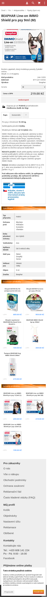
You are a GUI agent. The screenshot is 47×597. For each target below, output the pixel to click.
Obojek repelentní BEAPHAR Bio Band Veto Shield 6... (12, 322)
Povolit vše (38, 592)
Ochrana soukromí (13, 485)
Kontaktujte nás (12, 545)
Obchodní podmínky (14, 480)
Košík (6, 510)
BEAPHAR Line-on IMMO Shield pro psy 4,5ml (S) (12, 425)
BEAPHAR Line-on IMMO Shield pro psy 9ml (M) (35, 394)
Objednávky (10, 515)
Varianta (4, 87)
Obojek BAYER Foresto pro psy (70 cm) (34, 290)
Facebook (9, 558)
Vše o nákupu (11, 474)
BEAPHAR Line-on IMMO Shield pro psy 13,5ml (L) (12, 394)
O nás (6, 468)
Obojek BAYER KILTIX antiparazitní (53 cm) (12, 290)
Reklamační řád (12, 491)
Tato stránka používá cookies (17, 570)
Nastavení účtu (11, 521)
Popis (5, 115)
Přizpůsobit (8, 592)
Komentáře (16, 115)
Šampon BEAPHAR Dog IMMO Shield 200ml (12, 354)
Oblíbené (8, 533)
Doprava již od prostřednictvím (22, 107)
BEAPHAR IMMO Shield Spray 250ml (34, 321)
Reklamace (9, 527)
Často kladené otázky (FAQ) (19, 497)
